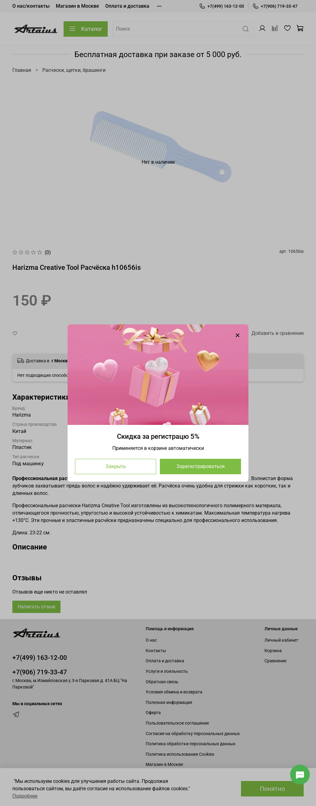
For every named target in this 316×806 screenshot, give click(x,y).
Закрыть (116, 466)
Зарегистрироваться (201, 466)
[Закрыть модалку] (237, 335)
